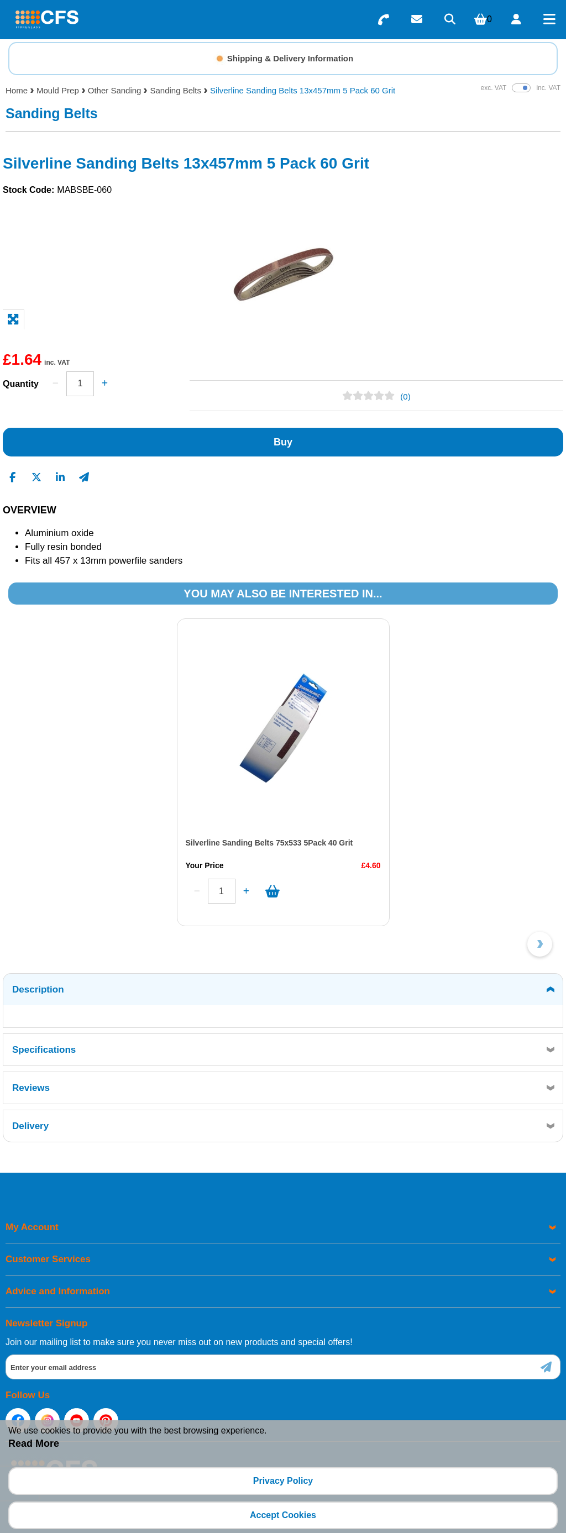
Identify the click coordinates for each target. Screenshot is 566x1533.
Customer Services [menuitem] (48, 1259)
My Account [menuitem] (32, 1227)
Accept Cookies (283, 1515)
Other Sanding (115, 90)
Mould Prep (57, 90)
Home (17, 90)
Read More (33, 1443)
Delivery (30, 1126)
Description (38, 989)
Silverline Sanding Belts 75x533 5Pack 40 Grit (129, 842)
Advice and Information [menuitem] (58, 1291)
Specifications (44, 1049)
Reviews (31, 1088)
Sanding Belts (175, 90)
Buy (283, 442)
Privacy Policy (283, 1480)
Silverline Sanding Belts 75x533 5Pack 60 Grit (408, 842)
